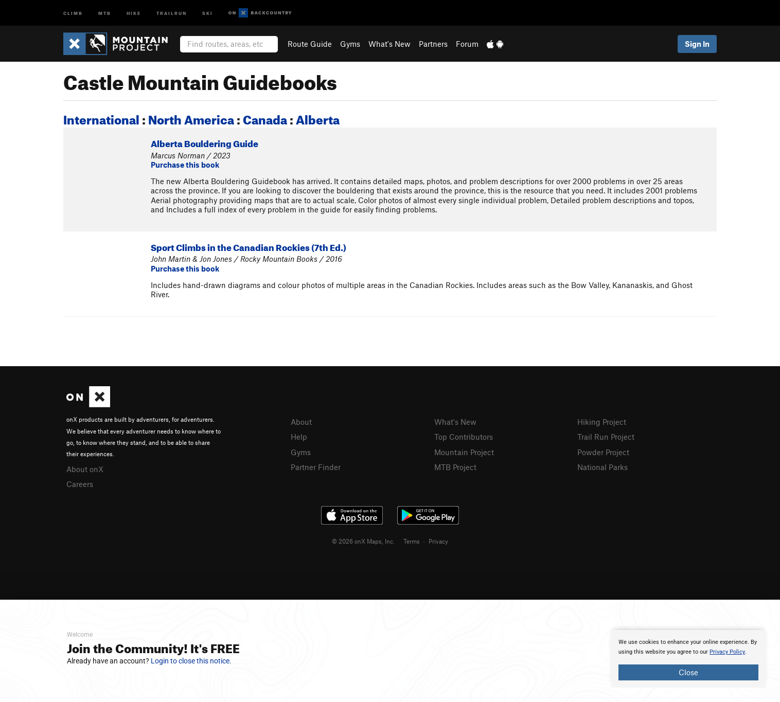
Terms (411, 541)
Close (688, 672)
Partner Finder (316, 467)
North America (191, 118)
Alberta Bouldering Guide (204, 142)
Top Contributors (463, 436)
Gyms (350, 43)
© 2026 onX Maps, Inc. (363, 541)
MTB (104, 12)
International (101, 118)
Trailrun (171, 12)
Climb (73, 12)
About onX (84, 469)
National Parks (602, 467)
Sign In (697, 43)
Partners (433, 43)
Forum (467, 43)
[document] (688, 658)
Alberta (318, 118)
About (301, 421)
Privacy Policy (727, 652)
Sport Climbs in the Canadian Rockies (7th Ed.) (248, 246)
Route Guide (310, 43)
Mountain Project (464, 452)
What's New (389, 43)
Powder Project (603, 452)
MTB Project (455, 467)
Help (299, 436)
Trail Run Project (605, 436)
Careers (79, 484)
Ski (207, 12)
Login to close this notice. (191, 661)
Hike (134, 12)
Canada (265, 118)
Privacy (438, 541)
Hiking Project (601, 421)
